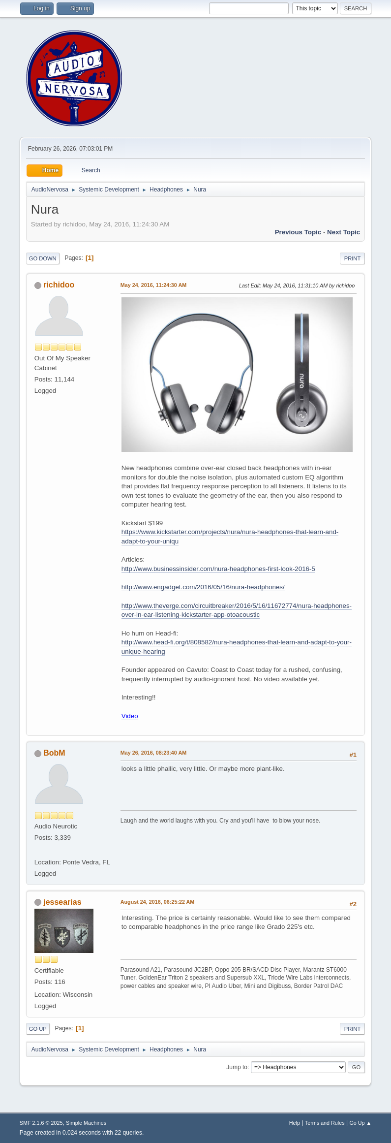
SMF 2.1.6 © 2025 (41, 1123)
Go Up (38, 1029)
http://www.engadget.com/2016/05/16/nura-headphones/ (203, 587)
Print (352, 258)
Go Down (43, 258)
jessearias (62, 902)
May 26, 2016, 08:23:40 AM (153, 753)
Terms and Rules (325, 1123)
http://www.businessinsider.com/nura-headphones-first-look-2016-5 (218, 568)
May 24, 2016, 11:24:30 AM (153, 285)
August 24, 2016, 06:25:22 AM (157, 902)
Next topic (343, 232)
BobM (54, 753)
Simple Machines (86, 1123)
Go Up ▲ (360, 1123)
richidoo (58, 285)
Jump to (236, 1067)
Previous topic (298, 232)
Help (294, 1123)
